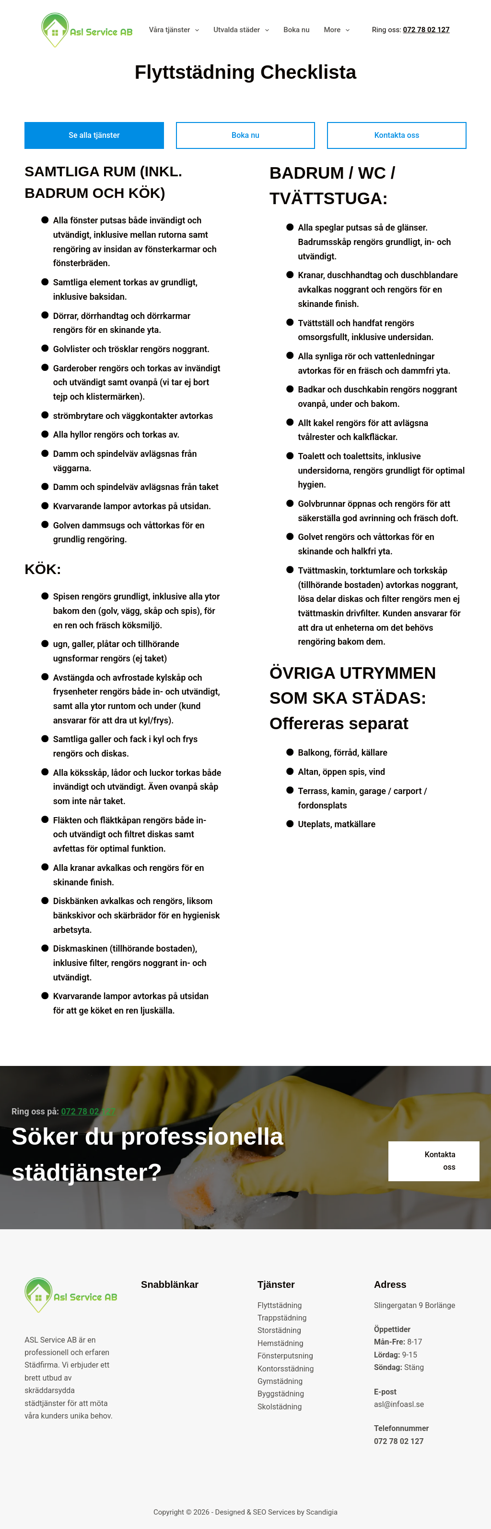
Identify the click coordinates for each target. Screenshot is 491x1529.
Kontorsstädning (285, 1368)
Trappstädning (282, 1317)
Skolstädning (279, 1406)
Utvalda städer (243, 30)
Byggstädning (280, 1393)
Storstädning (279, 1330)
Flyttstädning (279, 1304)
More (338, 30)
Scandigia (322, 1512)
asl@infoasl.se (399, 1404)
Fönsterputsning (285, 1355)
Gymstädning (280, 1381)
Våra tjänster (176, 30)
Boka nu (296, 29)
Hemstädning (280, 1343)
